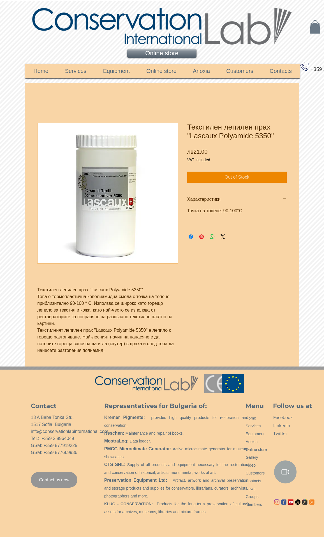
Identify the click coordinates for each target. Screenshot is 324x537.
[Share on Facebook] (191, 236)
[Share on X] (222, 236)
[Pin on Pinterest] (201, 236)
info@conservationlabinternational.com (69, 431)
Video (251, 465)
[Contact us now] (54, 480)
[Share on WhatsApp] (212, 236)
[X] (297, 502)
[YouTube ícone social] (290, 502)
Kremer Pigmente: (124, 417)
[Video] (285, 471)
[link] (315, 27)
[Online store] (161, 53)
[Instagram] (276, 502)
